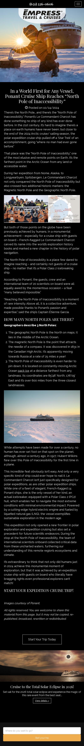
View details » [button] (42, 700)
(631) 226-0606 (41, 4)
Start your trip (42, 738)
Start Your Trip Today (42, 639)
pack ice (23, 370)
